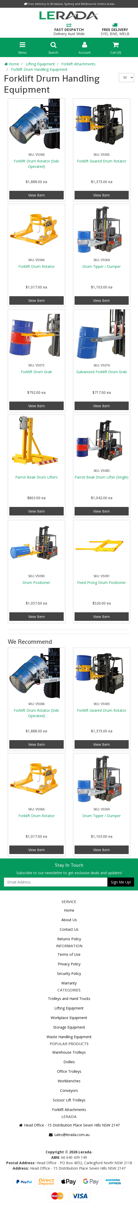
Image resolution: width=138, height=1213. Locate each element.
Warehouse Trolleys (69, 1052)
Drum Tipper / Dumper (101, 266)
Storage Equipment (69, 1027)
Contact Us (69, 929)
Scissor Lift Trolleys (69, 1100)
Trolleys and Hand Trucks (69, 998)
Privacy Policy (69, 963)
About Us (69, 919)
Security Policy (69, 973)
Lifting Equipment (69, 1008)
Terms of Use (69, 954)
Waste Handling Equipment (69, 1036)
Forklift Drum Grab (36, 371)
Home (69, 910)
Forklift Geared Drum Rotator (101, 161)
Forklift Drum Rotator (36, 266)
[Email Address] (55, 882)
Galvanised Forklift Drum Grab (101, 371)
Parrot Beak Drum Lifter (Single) (101, 477)
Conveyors (69, 1090)
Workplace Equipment (69, 1017)
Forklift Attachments (69, 1109)
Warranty (69, 983)
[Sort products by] (126, 77)
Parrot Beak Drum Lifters (36, 477)
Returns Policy (69, 938)
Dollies (69, 1061)
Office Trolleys (69, 1071)
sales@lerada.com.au (69, 1134)
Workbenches (69, 1080)
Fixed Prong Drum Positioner (101, 582)
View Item (36, 195)
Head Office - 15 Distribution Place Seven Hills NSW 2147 (69, 1125)
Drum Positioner (36, 582)
